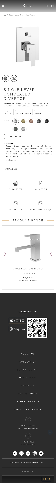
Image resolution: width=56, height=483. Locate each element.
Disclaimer (14, 462)
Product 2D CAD (41, 189)
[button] (50, 254)
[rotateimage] (5, 78)
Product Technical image (40, 209)
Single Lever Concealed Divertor (22, 15)
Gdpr (36, 462)
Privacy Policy (27, 462)
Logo (42, 462)
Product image (15, 209)
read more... (11, 160)
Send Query (15, 136)
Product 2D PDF (15, 189)
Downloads (11, 169)
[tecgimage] (13, 78)
